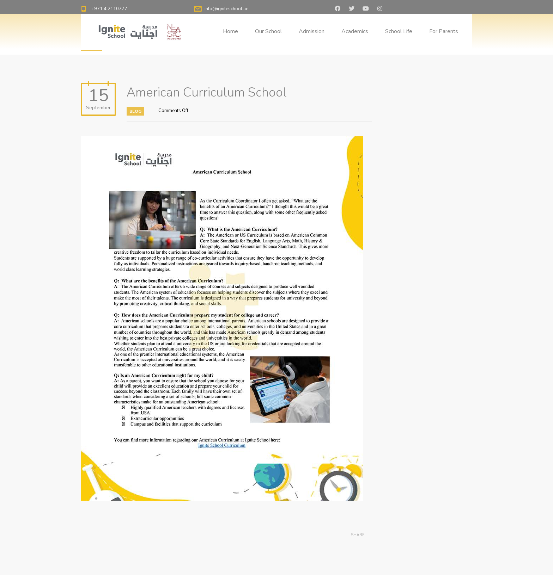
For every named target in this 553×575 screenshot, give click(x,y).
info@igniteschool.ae (226, 9)
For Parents (443, 31)
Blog (135, 111)
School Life (398, 31)
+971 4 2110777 (109, 9)
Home (230, 31)
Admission (311, 31)
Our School (268, 31)
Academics (354, 31)
